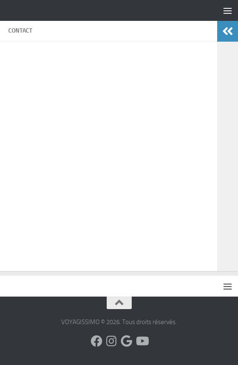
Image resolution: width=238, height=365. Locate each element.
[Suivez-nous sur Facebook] (97, 341)
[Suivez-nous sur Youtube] (142, 341)
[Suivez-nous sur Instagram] (112, 341)
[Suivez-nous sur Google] (127, 341)
